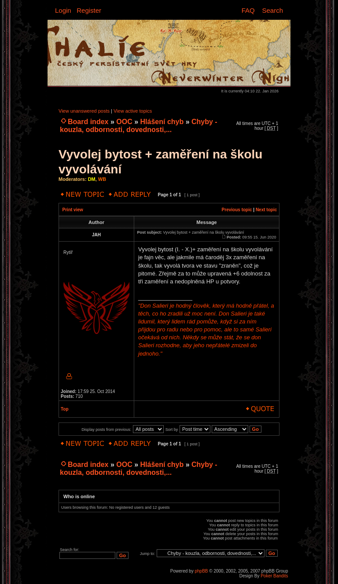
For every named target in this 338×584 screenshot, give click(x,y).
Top (65, 409)
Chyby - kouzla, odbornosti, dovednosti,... (138, 125)
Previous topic (237, 209)
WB (102, 179)
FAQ (248, 10)
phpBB (201, 571)
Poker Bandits (274, 575)
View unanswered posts (84, 111)
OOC (124, 121)
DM (92, 179)
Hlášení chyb (162, 121)
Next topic (266, 209)
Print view (72, 209)
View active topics (133, 111)
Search (272, 10)
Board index (88, 121)
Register (89, 10)
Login (63, 10)
